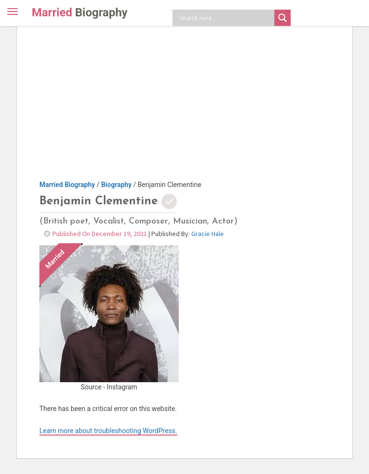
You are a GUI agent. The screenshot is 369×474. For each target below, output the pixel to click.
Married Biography (67, 184)
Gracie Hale (207, 233)
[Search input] (226, 18)
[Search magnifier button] (282, 18)
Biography (116, 184)
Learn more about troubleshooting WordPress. (108, 431)
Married (79, 12)
